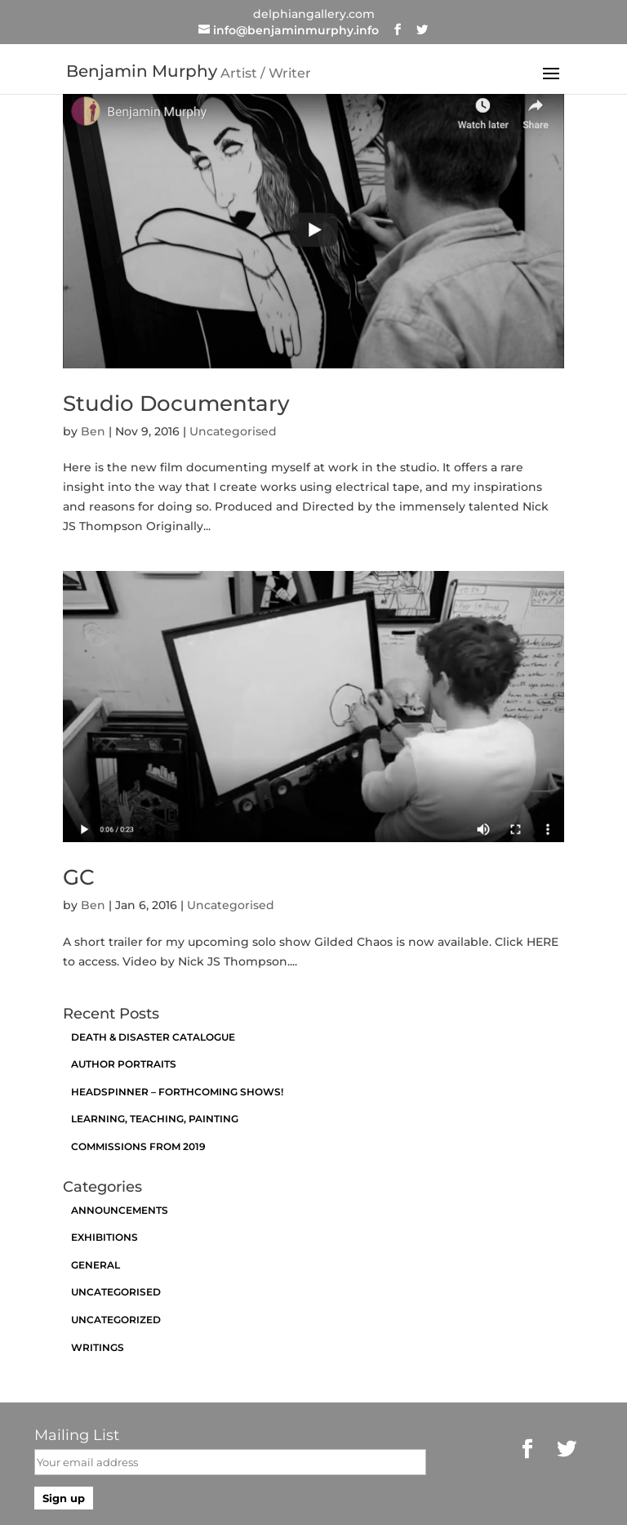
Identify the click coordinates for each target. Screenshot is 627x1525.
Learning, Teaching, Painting (154, 1119)
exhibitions (104, 1237)
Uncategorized (116, 1319)
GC (79, 877)
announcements (119, 1210)
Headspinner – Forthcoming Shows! (177, 1092)
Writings (97, 1347)
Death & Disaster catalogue (153, 1037)
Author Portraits (123, 1064)
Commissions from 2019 (138, 1146)
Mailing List (76, 1435)
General (95, 1265)
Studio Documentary (176, 403)
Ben (93, 431)
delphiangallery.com (314, 14)
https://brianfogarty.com (521, 1510)
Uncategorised (233, 431)
